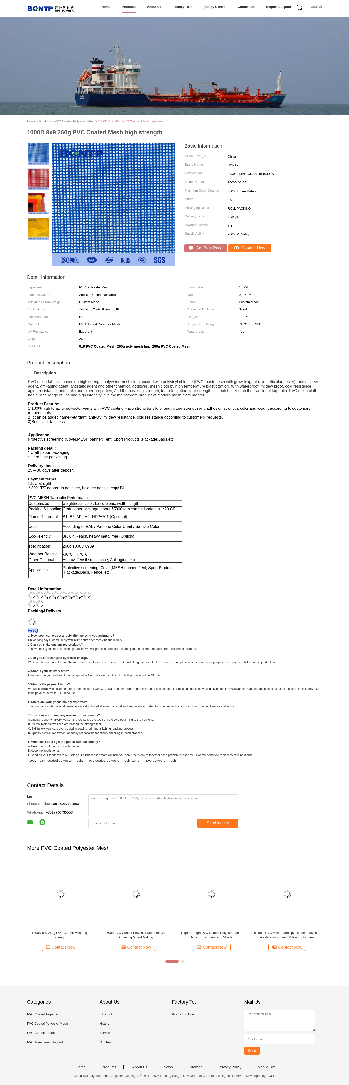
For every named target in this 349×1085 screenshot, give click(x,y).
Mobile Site (267, 1067)
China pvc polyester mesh (91, 1076)
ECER (270, 1076)
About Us (154, 7)
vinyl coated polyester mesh (61, 760)
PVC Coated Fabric (41, 1033)
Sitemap (195, 1067)
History (104, 1023)
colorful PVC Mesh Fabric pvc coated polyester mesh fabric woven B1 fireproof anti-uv (287, 935)
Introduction (107, 1014)
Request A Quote (279, 7)
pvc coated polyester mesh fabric (114, 760)
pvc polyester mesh (161, 760)
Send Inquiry (218, 823)
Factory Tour (182, 7)
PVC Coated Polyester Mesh (47, 1023)
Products (129, 7)
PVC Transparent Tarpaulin (46, 1042)
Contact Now (249, 248)
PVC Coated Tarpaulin (42, 1014)
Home (106, 7)
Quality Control (214, 7)
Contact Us (246, 7)
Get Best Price (205, 248)
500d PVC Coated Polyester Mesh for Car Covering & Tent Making (136, 935)
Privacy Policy (229, 1067)
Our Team (106, 1042)
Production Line (183, 1014)
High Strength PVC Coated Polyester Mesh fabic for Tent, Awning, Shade (211, 935)
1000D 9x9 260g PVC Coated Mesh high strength (133, 121)
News (168, 1067)
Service (104, 1033)
